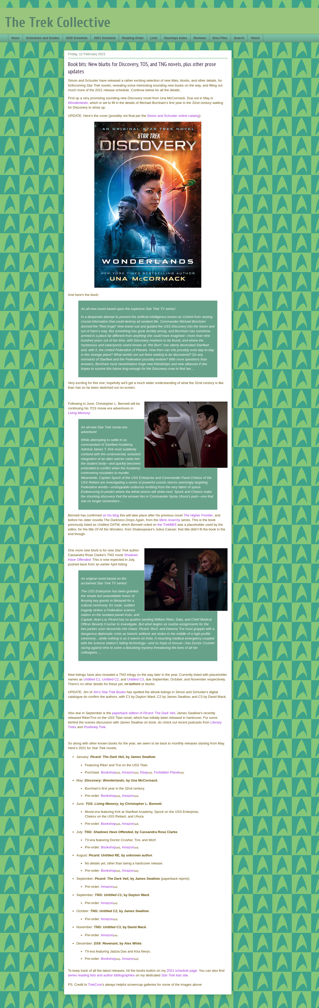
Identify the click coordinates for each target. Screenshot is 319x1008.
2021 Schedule (104, 38)
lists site (181, 975)
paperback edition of (143, 713)
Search (239, 38)
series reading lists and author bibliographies (101, 975)
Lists (153, 38)
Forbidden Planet (166, 772)
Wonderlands (78, 103)
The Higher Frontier (198, 515)
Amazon (128, 772)
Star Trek (168, 975)
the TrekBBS (166, 525)
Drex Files (220, 38)
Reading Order (133, 38)
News (15, 38)
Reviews (200, 38)
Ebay (144, 772)
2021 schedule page (182, 970)
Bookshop (108, 772)
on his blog (111, 515)
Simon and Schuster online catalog (173, 116)
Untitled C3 (135, 679)
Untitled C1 (92, 679)
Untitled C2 (110, 679)
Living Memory (79, 413)
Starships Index (175, 38)
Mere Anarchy (169, 520)
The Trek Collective (57, 22)
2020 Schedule (76, 38)
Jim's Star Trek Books (109, 692)
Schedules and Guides (42, 38)
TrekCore (95, 984)
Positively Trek (95, 727)
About (255, 38)
